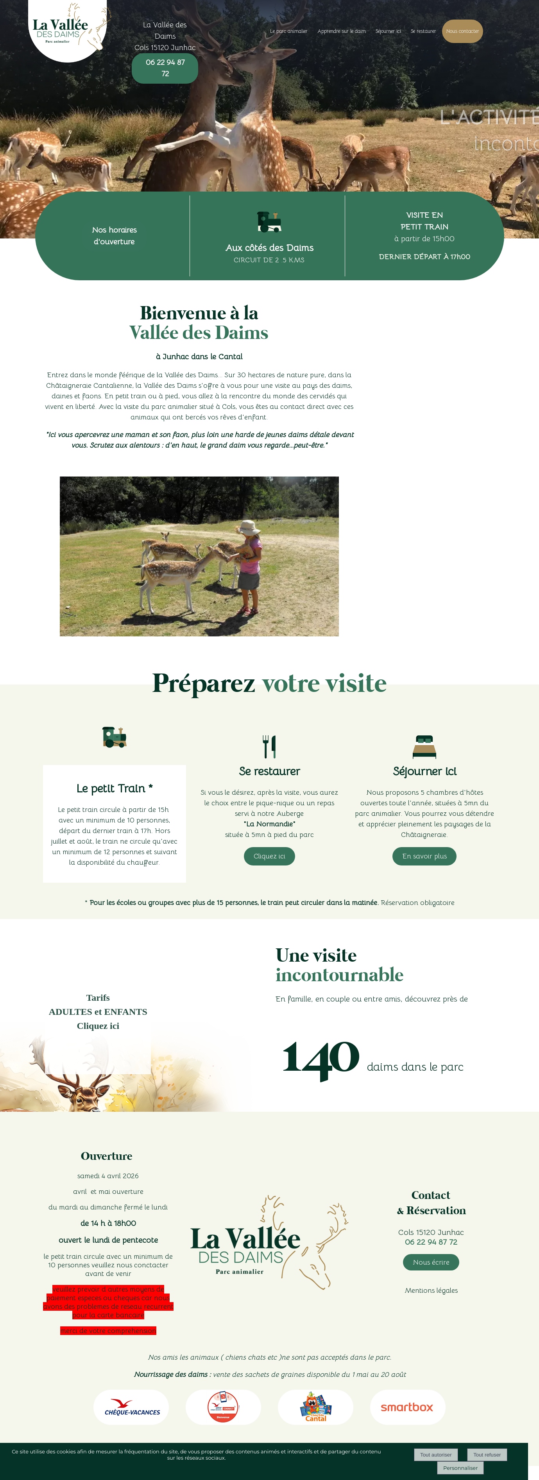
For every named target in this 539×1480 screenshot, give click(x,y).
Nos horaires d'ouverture (114, 236)
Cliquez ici (269, 856)
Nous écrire (431, 1262)
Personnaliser (460, 1468)
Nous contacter (462, 31)
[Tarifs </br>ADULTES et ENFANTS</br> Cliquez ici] (98, 1015)
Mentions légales (431, 1290)
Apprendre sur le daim (341, 31)
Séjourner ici (388, 31)
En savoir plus (424, 856)
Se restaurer (423, 31)
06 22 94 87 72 (165, 68)
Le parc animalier (289, 31)
